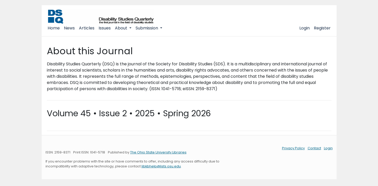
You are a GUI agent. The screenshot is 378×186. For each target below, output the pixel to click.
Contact (314, 148)
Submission (147, 28)
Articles (86, 28)
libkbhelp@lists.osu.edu (161, 166)
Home (54, 28)
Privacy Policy (293, 148)
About (121, 28)
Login (304, 28)
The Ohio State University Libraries (158, 152)
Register (322, 28)
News (69, 28)
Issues (105, 28)
